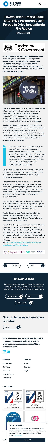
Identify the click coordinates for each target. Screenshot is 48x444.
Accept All (27, 440)
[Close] (46, 423)
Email (8, 352)
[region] (27, 433)
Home (12, 4)
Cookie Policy (18, 435)
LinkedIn (4, 352)
